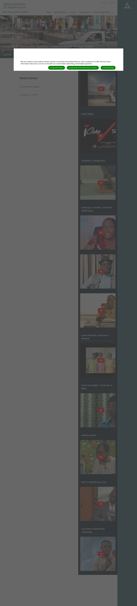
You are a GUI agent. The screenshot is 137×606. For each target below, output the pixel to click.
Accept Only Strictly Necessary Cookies (82, 68)
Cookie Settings (108, 68)
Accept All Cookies (56, 68)
